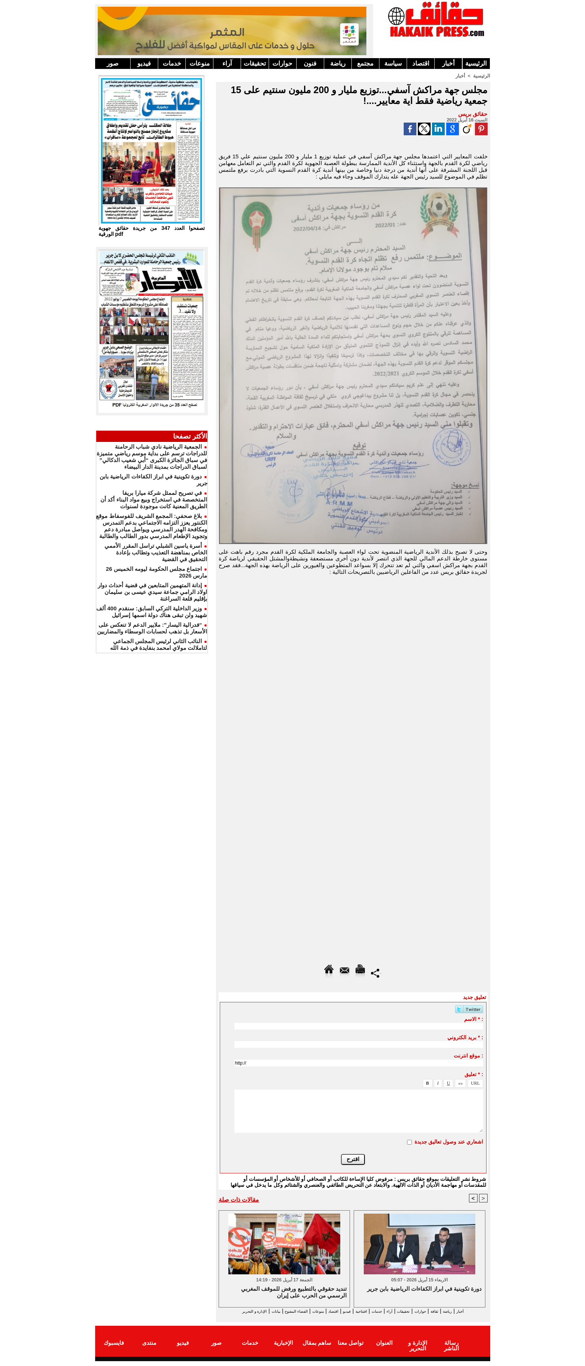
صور (112, 63)
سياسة (393, 63)
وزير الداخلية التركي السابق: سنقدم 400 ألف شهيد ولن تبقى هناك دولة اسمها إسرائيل (151, 611)
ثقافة (446, 1311)
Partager (376, 972)
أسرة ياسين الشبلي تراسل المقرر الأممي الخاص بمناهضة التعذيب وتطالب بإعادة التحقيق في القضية (155, 552)
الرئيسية (476, 63)
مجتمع (365, 63)
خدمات (172, 63)
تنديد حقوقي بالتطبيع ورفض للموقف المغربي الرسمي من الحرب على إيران (294, 1292)
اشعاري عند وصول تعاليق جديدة (449, 1141)
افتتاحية (346, 1311)
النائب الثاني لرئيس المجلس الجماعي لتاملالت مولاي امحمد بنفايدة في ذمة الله (158, 644)
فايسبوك (114, 1348)
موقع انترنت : (468, 1055)
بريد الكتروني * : (465, 1037)
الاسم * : (473, 1019)
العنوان (384, 1348)
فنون (310, 63)
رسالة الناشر (451, 1348)
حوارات (282, 63)
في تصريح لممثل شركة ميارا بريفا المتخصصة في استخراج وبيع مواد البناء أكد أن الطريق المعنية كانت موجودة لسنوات (153, 499)
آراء (227, 63)
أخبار (448, 63)
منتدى (149, 1348)
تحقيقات (255, 63)
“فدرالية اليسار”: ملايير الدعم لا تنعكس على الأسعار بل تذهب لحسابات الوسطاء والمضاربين (152, 628)
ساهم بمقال (317, 1348)
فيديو (144, 63)
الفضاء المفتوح (255, 1311)
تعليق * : (473, 1074)
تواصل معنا (350, 1348)
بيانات (227, 1311)
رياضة (337, 63)
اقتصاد (420, 63)
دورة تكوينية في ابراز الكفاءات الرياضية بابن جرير (424, 1289)
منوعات (200, 63)
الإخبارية (283, 1348)
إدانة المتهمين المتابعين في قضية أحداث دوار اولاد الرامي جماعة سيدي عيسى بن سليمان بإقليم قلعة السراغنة (152, 592)
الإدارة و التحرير (351, 1318)
